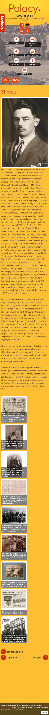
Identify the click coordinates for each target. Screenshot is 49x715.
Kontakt (24, 74)
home (16, 43)
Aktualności (16, 55)
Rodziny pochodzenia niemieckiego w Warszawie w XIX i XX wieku (24, 16)
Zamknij (44, 712)
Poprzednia (9, 657)
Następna (40, 657)
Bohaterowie (32, 55)
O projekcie (32, 64)
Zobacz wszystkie (12, 651)
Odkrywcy (16, 64)
